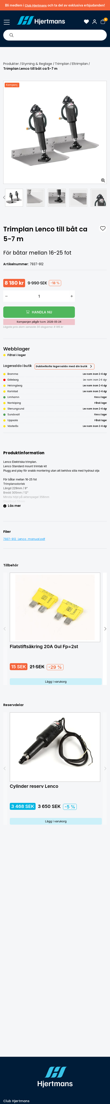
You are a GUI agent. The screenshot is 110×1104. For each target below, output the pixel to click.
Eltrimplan (80, 63)
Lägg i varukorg (56, 681)
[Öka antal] (72, 296)
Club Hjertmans (36, 5)
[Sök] (11, 35)
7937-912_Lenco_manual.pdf (24, 539)
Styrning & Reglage (36, 63)
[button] (4, 197)
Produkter (11, 63)
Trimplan (62, 63)
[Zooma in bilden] (102, 179)
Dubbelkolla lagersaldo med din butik (61, 366)
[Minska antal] (6, 296)
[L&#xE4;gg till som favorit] (103, 228)
